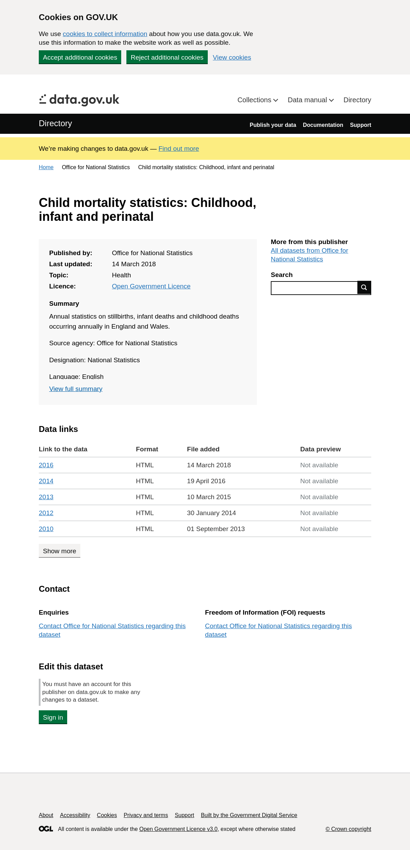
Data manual (308, 100)
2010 (46, 528)
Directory (357, 100)
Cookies (107, 815)
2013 (46, 497)
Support (360, 125)
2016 (46, 465)
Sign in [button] (53, 717)
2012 (46, 513)
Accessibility (75, 815)
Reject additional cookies (167, 57)
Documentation (323, 125)
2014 (46, 481)
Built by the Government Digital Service (249, 815)
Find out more (179, 148)
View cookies (232, 57)
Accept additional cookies (80, 57)
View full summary (75, 388)
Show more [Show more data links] (59, 551)
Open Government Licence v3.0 (178, 829)
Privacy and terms (146, 815)
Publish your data (273, 125)
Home (46, 167)
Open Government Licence (151, 286)
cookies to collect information (105, 33)
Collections (255, 100)
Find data (364, 287)
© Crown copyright (348, 829)
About (46, 815)
